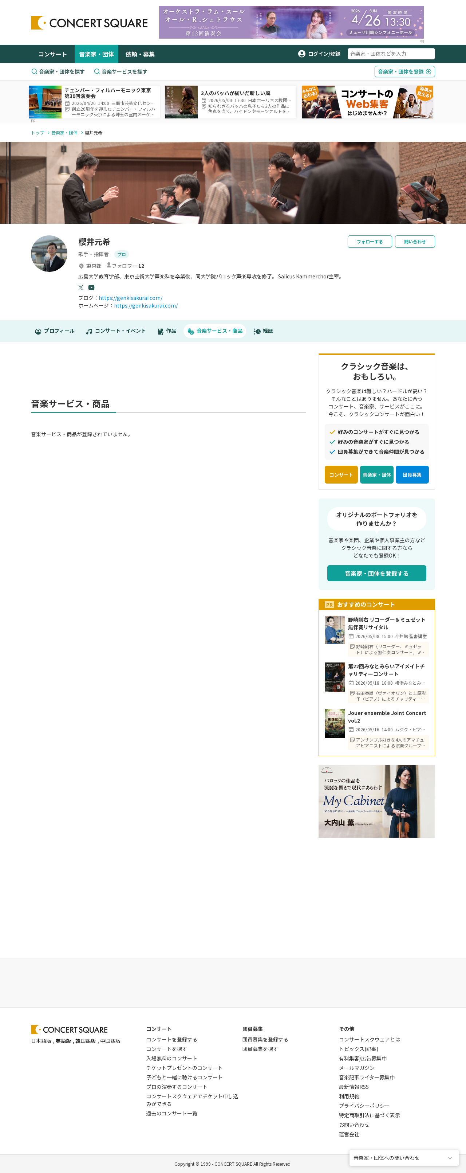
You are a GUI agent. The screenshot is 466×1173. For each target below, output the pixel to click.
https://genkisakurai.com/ (130, 297)
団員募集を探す (260, 1048)
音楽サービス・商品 (214, 331)
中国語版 (110, 1040)
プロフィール (55, 331)
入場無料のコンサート (171, 1058)
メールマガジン (357, 1067)
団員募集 (412, 474)
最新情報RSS (354, 1086)
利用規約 (349, 1096)
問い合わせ (415, 241)
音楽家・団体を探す (58, 71)
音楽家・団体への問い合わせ (387, 1157)
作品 (167, 331)
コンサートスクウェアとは (369, 1039)
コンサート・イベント (116, 331)
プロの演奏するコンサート (177, 1086)
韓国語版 (85, 1040)
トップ (37, 132)
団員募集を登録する (265, 1039)
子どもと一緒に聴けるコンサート (184, 1077)
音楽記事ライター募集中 (367, 1077)
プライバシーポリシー (364, 1105)
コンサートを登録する (171, 1039)
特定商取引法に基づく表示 (369, 1115)
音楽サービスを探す (120, 71)
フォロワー (125, 265)
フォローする (370, 241)
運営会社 (349, 1134)
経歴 (263, 331)
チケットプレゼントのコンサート (184, 1067)
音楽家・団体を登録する (377, 573)
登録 (405, 71)
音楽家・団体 (96, 54)
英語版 (63, 1040)
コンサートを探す (166, 1048)
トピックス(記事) (358, 1048)
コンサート (52, 54)
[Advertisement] (168, 373)
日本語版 (41, 1040)
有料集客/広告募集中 (363, 1058)
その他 (346, 1028)
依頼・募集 (140, 54)
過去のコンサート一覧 (171, 1113)
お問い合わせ (354, 1124)
